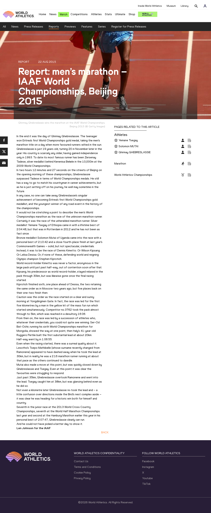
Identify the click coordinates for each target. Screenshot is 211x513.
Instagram (148, 467)
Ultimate (120, 14)
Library (184, 5)
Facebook (148, 461)
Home (42, 14)
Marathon (120, 163)
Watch (63, 14)
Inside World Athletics (150, 5)
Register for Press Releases (128, 26)
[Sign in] (205, 6)
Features (86, 26)
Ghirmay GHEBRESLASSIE (135, 152)
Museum (171, 5)
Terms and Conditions (87, 467)
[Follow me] (116, 140)
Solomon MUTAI (128, 146)
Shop (132, 14)
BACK (105, 432)
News (52, 14)
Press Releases (33, 26)
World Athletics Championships (133, 174)
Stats (108, 14)
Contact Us (81, 461)
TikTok (146, 483)
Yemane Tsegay (128, 140)
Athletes (96, 14)
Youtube (147, 478)
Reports (54, 26)
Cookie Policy (82, 472)
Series (102, 26)
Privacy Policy (82, 478)
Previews (70, 26)
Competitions (79, 14)
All (4, 26)
